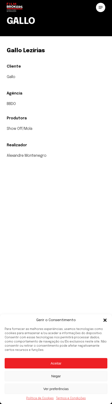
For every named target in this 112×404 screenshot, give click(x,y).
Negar (56, 376)
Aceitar (56, 363)
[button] (105, 320)
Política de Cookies (40, 398)
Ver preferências (56, 389)
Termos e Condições (71, 398)
